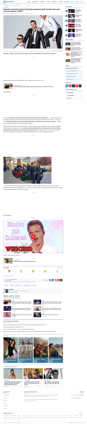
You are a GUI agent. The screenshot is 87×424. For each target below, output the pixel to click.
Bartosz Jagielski (29, 415)
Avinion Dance (46, 417)
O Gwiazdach (16, 5)
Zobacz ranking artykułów (8, 275)
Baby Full (52, 415)
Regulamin (71, 422)
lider (33, 126)
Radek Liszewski (18, 285)
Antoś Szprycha (24, 417)
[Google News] (50, 280)
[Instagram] (56, 280)
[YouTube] (58, 280)
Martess (38, 415)
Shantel (60, 415)
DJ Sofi (11, 417)
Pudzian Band (6, 417)
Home (29, 1)
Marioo (36, 417)
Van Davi (40, 417)
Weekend (39, 126)
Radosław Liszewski (27, 285)
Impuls (23, 415)
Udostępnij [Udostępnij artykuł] (55, 50)
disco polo (6, 285)
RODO (83, 422)
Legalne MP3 (6, 405)
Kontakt (68, 98)
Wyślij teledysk (70, 95)
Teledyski (42, 1)
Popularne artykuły (69, 39)
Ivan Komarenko (7, 415)
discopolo (11, 285)
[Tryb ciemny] (83, 1)
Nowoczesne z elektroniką (71, 73)
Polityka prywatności (77, 422)
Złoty (57, 415)
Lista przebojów (69, 6)
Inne (76, 1)
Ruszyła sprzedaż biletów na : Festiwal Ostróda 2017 (13, 327)
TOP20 (60, 1)
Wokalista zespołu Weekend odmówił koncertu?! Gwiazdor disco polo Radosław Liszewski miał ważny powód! (25, 324)
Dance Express (70, 417)
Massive (5, 419)
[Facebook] (53, 280)
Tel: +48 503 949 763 (78, 398)
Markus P (19, 419)
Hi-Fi (51, 417)
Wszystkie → (81, 413)
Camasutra (76, 415)
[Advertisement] (33, 68)
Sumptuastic (64, 417)
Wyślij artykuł (69, 92)
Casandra (80, 415)
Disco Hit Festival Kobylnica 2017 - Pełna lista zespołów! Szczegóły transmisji (18, 329)
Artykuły (35, 1)
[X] (80, 86)
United (34, 415)
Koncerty (54, 1)
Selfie (15, 417)
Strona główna (6, 5)
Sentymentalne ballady (71, 76)
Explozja (19, 415)
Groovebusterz (47, 415)
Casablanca (10, 419)
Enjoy (59, 417)
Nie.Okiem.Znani (69, 415)
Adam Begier (6, 13)
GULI (64, 415)
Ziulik (19, 417)
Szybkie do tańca (69, 79)
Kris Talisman (13, 415)
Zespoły (67, 1)
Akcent (15, 419)
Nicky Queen (79, 417)
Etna (75, 417)
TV (72, 1)
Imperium (55, 417)
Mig (42, 415)
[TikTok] (61, 280)
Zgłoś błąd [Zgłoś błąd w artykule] (60, 50)
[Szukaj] (80, 2)
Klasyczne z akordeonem (71, 70)
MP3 (48, 1)
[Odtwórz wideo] (33, 236)
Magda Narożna (31, 417)
